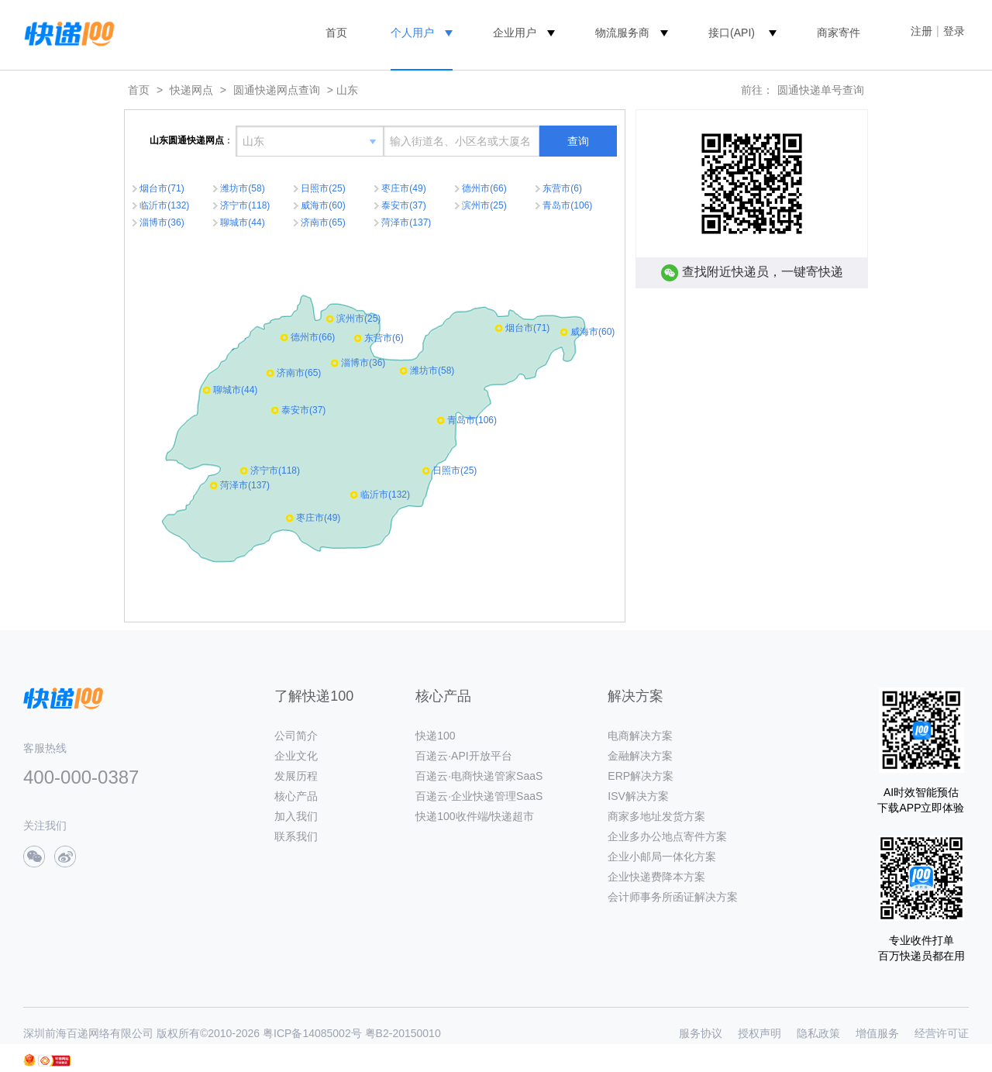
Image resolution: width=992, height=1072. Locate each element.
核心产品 (296, 796)
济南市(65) (323, 222)
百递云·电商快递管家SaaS (478, 776)
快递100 (435, 735)
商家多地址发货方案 (656, 816)
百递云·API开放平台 (463, 756)
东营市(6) (562, 188)
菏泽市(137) (406, 222)
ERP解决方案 (640, 776)
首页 (336, 32)
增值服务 (877, 1033)
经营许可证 (941, 1033)
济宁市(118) (245, 205)
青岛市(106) (567, 205)
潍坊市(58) (242, 188)
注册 (921, 31)
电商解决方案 (640, 735)
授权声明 (759, 1033)
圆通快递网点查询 (276, 90)
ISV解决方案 (638, 796)
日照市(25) (323, 188)
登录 (954, 31)
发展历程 (296, 776)
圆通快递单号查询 (820, 90)
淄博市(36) (162, 222)
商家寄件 (838, 32)
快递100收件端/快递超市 (474, 816)
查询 (578, 141)
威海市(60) (323, 205)
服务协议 (700, 1033)
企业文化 (296, 756)
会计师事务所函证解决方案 (673, 897)
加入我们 (296, 816)
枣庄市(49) (403, 188)
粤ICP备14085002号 (312, 1033)
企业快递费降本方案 (656, 876)
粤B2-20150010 (403, 1033)
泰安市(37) (403, 205)
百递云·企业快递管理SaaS (478, 796)
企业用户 (514, 32)
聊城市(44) (242, 222)
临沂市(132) (164, 205)
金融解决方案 (640, 756)
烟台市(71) (162, 188)
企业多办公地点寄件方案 (667, 836)
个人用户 (412, 32)
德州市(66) (484, 188)
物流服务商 (622, 32)
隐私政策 (818, 1033)
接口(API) (731, 32)
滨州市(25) (484, 205)
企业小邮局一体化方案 (662, 856)
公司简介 (296, 735)
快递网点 (191, 90)
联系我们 (296, 836)
